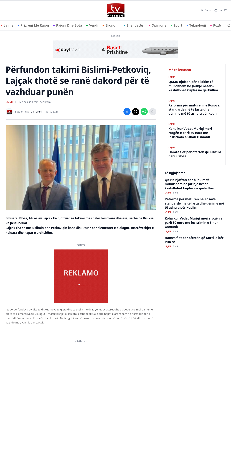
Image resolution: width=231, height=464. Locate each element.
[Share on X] (135, 111)
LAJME (9, 102)
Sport (176, 25)
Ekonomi (111, 25)
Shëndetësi (134, 25)
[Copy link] (152, 111)
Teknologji (196, 25)
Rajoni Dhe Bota (67, 25)
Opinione (157, 25)
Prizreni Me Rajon (33, 25)
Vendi (92, 25)
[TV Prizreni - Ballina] (115, 10)
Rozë (215, 25)
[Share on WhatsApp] (144, 111)
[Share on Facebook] (127, 111)
